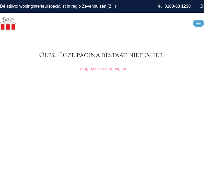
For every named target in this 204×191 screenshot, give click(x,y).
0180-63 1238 (174, 6)
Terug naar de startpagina (102, 68)
